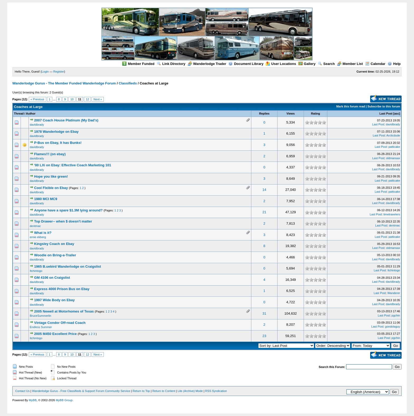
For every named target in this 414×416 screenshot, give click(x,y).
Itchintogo (36, 270)
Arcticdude (393, 135)
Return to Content (163, 391)
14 (264, 190)
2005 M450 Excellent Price (55, 334)
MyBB (32, 400)
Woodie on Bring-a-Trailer (55, 255)
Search (326, 64)
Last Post (386, 113)
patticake (394, 146)
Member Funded (138, 64)
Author (30, 113)
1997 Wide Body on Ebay (54, 300)
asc (396, 113)
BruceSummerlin (40, 315)
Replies (264, 113)
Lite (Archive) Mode (190, 391)
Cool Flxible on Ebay (51, 188)
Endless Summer (41, 327)
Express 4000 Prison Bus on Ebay (62, 289)
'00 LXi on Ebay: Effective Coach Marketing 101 (72, 165)
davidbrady (37, 124)
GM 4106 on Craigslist (52, 278)
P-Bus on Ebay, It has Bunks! (58, 143)
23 (264, 336)
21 (264, 212)
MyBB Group (64, 400)
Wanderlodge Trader (207, 64)
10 (71, 99)
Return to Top (141, 391)
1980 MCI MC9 (45, 199)
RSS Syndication (216, 391)
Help (394, 64)
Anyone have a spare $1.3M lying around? (68, 210)
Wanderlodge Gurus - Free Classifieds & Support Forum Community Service (81, 391)
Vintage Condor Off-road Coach (60, 323)
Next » (97, 99)
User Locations (281, 64)
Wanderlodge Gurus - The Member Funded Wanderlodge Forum (64, 83)
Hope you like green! (51, 176)
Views (290, 113)
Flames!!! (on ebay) (49, 154)
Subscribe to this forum (384, 106)
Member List (350, 64)
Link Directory (171, 64)
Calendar (375, 64)
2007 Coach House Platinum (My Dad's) (66, 120)
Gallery (307, 64)
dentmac (35, 226)
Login (45, 71)
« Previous (37, 99)
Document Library (245, 64)
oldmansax (393, 158)
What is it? (42, 233)
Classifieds (128, 83)
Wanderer (393, 293)
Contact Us (22, 391)
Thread (19, 113)
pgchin (396, 315)
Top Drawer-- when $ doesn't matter (63, 221)
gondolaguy (392, 326)
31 (264, 313)
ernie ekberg (38, 237)
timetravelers (391, 214)
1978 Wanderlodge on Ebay (56, 132)
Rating (315, 113)
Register (58, 71)
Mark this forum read (350, 106)
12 (87, 99)
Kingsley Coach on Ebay (54, 244)
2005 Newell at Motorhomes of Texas (64, 311)
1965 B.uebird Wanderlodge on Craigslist (67, 266)
